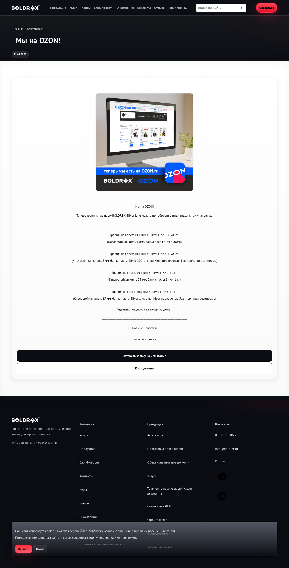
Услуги (73, 8)
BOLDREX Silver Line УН (152, 254)
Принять (23, 549)
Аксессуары (155, 435)
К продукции (144, 368)
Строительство (157, 520)
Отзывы (159, 8)
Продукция (58, 8)
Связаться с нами (144, 339)
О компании (125, 8)
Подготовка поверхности (165, 449)
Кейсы (86, 8)
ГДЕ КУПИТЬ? (177, 8)
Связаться (266, 8)
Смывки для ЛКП (159, 506)
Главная (18, 28)
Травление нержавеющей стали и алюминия (170, 491)
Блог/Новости (103, 8)
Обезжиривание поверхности (168, 462)
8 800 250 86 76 (226, 435)
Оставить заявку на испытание (144, 356)
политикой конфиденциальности (112, 538)
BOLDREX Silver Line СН (152, 235)
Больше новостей (144, 328)
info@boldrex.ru (226, 449)
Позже (40, 549)
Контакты (144, 8)
